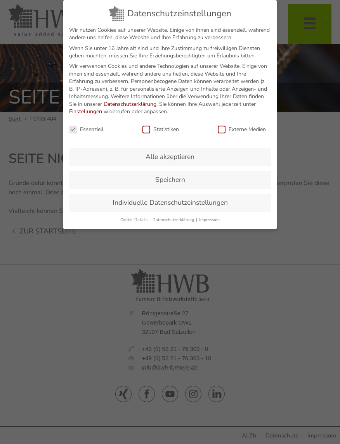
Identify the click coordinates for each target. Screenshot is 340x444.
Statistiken (160, 126)
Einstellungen (85, 108)
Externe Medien (242, 126)
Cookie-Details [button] (134, 216)
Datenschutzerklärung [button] (174, 216)
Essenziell (86, 126)
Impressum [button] (209, 216)
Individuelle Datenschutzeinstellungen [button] (170, 198)
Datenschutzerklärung (130, 100)
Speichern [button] (170, 175)
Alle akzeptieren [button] (170, 152)
